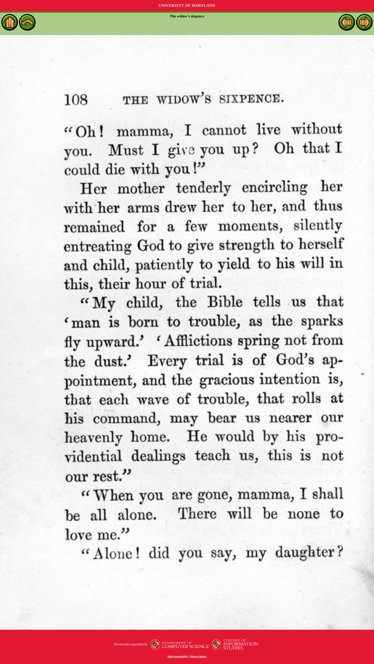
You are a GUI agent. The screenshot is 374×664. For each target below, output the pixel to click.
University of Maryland (187, 6)
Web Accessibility (178, 656)
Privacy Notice (198, 656)
